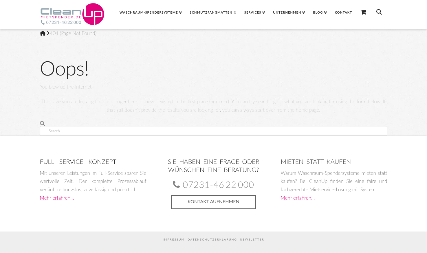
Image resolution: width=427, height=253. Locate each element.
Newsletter (252, 239)
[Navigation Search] (378, 14)
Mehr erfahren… (57, 198)
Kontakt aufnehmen (213, 201)
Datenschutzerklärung (212, 239)
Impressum (174, 239)
